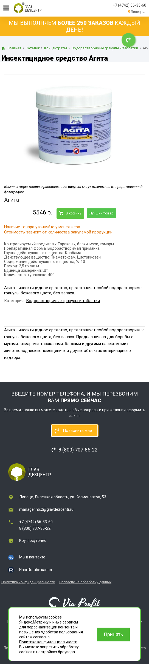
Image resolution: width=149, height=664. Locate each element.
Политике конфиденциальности (48, 642)
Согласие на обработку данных (85, 582)
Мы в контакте (32, 557)
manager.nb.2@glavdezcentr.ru (46, 509)
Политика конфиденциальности (28, 582)
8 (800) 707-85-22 (34, 528)
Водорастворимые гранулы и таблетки (63, 300)
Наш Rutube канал (35, 570)
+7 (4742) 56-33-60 (129, 5)
